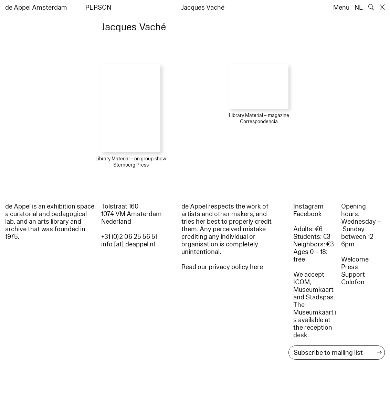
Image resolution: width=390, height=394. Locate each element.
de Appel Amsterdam (36, 7)
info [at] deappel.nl (128, 244)
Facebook (307, 214)
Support (353, 274)
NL (359, 7)
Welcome (355, 259)
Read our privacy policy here (222, 267)
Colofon (353, 282)
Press (349, 267)
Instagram (308, 206)
